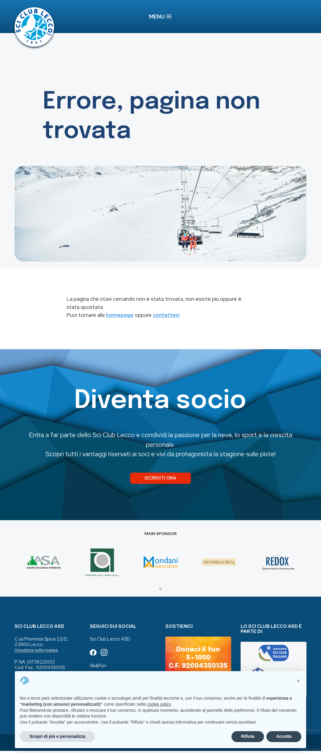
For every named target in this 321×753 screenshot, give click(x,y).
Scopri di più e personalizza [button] (57, 736)
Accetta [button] (284, 736)
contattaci (167, 315)
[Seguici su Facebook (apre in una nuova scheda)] (93, 655)
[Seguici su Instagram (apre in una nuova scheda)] (105, 655)
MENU (160, 17)
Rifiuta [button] (248, 736)
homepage (120, 315)
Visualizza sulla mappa (37, 652)
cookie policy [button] (159, 704)
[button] (298, 681)
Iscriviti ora (160, 479)
